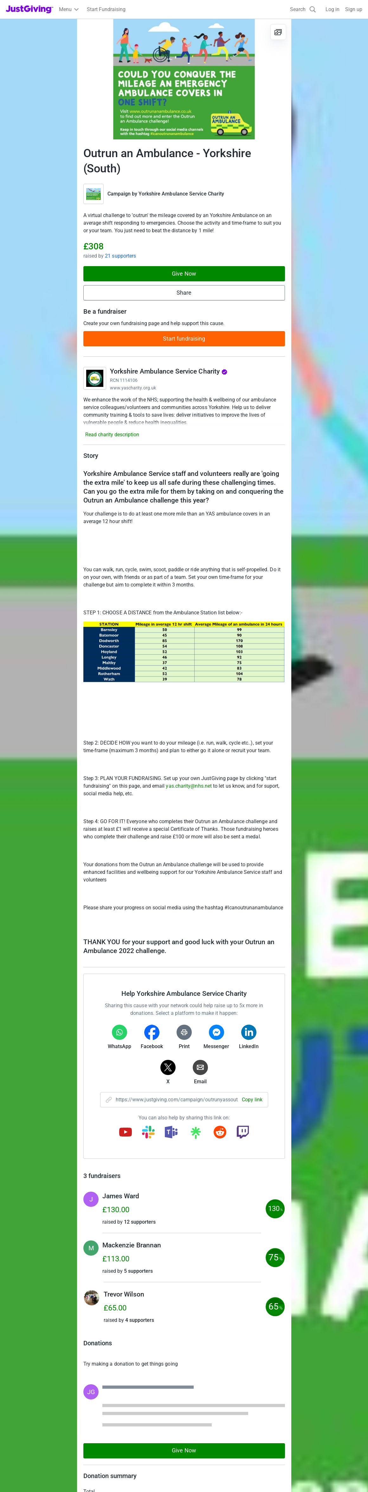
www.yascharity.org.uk (133, 387)
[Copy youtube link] (125, 1133)
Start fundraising (184, 338)
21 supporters (120, 256)
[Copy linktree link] (195, 1134)
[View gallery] (278, 32)
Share (184, 292)
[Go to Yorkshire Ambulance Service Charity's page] (94, 378)
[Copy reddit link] (220, 1133)
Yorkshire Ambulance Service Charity (181, 194)
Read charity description (112, 435)
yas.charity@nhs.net (189, 786)
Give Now (184, 273)
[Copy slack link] (148, 1133)
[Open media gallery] (184, 79)
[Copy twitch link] (242, 1133)
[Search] (303, 9)
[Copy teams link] (171, 1133)
